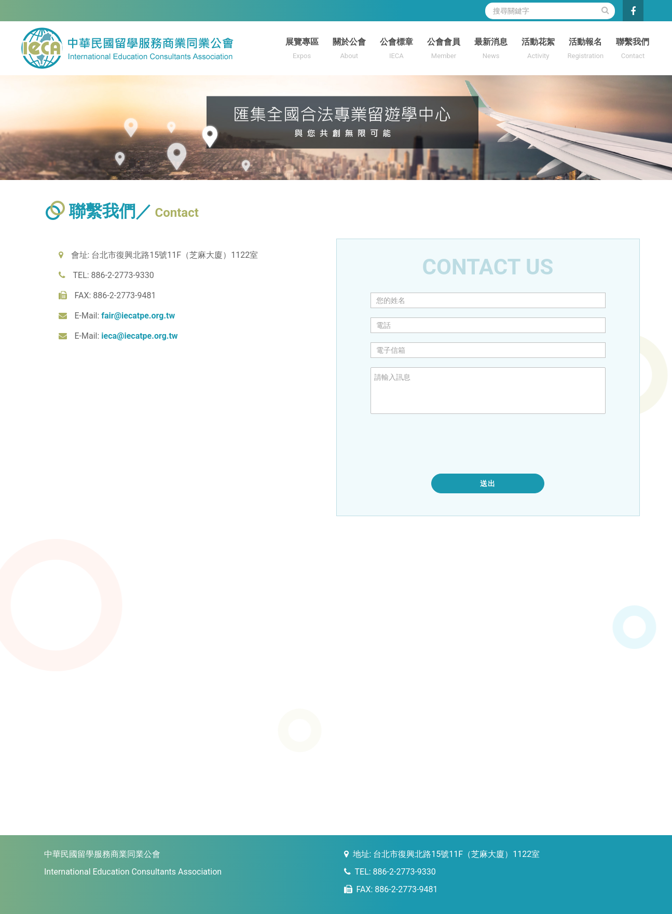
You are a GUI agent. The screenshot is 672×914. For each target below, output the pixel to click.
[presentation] (449, 444)
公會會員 (443, 49)
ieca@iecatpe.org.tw (139, 336)
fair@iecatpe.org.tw (138, 316)
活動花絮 (538, 49)
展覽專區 (301, 49)
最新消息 (491, 49)
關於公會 (349, 49)
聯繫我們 (632, 49)
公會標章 (396, 49)
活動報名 (585, 49)
